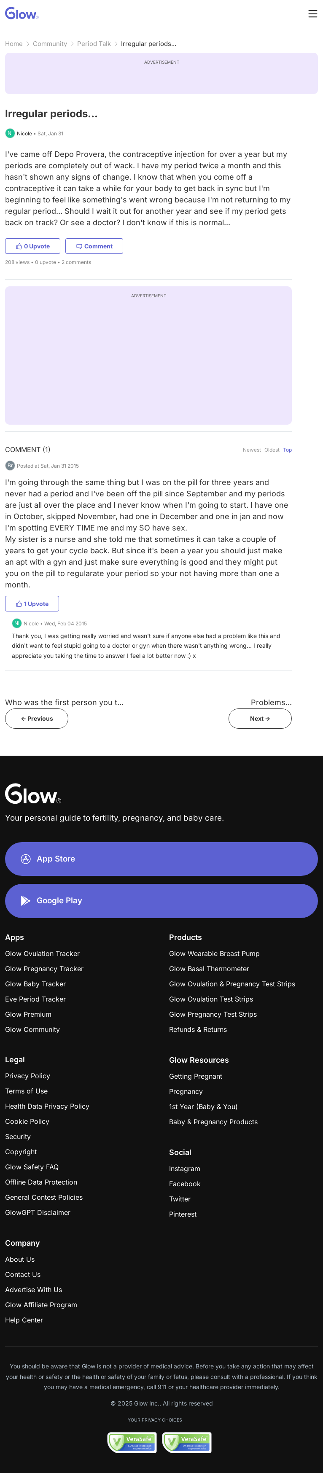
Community (50, 44)
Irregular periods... (148, 44)
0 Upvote (33, 246)
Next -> (260, 718)
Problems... (271, 702)
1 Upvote (32, 603)
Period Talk (94, 44)
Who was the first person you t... (64, 702)
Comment (94, 246)
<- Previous (37, 718)
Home (14, 44)
